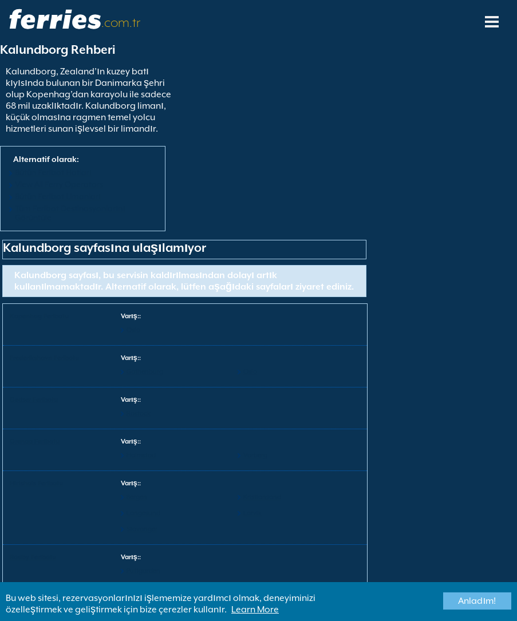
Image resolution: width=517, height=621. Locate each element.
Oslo (133, 330)
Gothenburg (145, 371)
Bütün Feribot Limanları (58, 196)
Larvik (252, 513)
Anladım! (477, 601)
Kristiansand (262, 497)
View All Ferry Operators (59, 184)
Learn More (255, 609)
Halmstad (141, 455)
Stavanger (142, 529)
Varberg (255, 455)
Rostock (139, 413)
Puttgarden (143, 571)
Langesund (143, 513)
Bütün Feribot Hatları (53, 172)
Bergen (137, 497)
